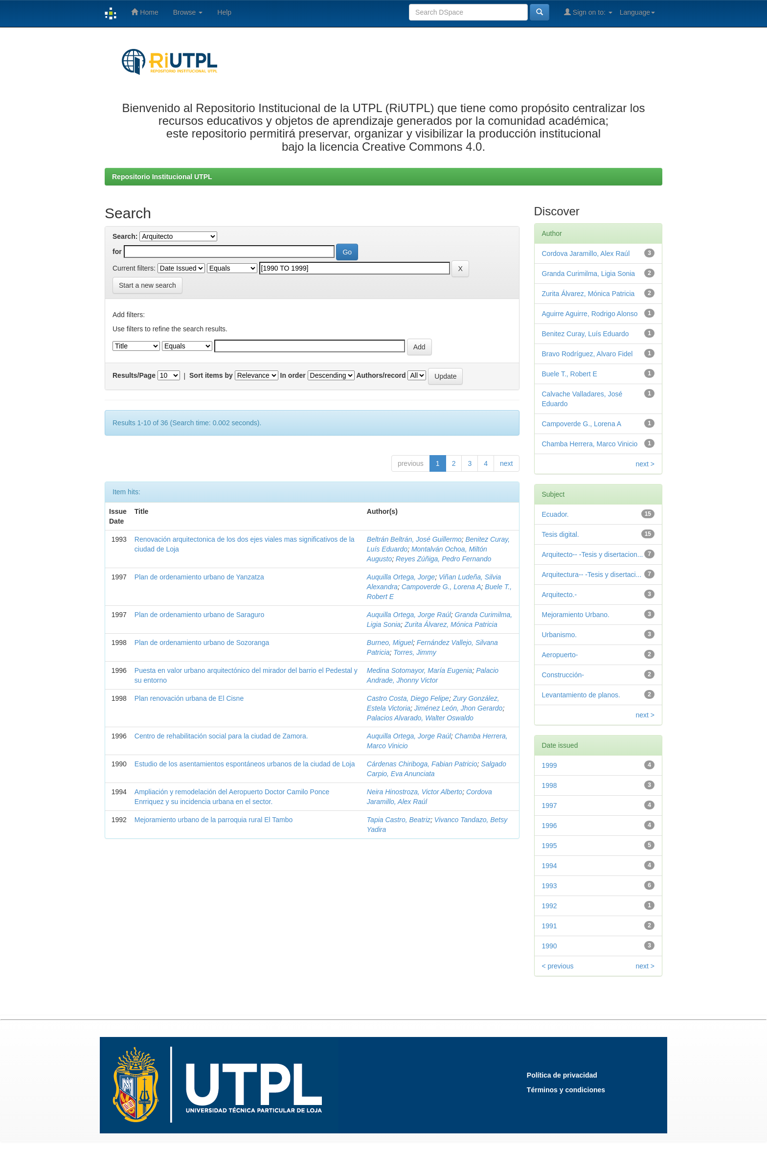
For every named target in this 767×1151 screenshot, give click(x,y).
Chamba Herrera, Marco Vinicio (590, 444)
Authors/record (381, 375)
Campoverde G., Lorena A (441, 587)
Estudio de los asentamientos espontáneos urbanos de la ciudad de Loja (245, 764)
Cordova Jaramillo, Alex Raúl (586, 253)
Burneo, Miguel (390, 642)
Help (224, 12)
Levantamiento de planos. (581, 695)
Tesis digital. (560, 534)
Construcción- (563, 675)
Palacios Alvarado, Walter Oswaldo (420, 718)
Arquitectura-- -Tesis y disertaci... (592, 574)
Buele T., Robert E (569, 374)
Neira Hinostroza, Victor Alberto (414, 792)
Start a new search (147, 285)
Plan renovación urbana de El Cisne (189, 698)
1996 (549, 825)
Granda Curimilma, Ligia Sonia (588, 273)
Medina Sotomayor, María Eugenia (420, 670)
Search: (125, 236)
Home (144, 12)
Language (637, 12)
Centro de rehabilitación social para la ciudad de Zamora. (221, 736)
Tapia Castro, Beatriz (398, 820)
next (506, 463)
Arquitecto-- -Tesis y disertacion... (592, 554)
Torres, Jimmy (414, 652)
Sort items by (211, 375)
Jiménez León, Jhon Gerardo (458, 708)
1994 (549, 866)
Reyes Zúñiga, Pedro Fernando (443, 559)
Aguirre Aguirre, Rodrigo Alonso (590, 314)
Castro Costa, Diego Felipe (408, 698)
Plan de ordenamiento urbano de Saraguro (199, 615)
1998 (549, 785)
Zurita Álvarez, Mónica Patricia (451, 624)
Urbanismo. (559, 635)
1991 (549, 926)
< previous (558, 966)
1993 (549, 886)
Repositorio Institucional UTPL (162, 177)
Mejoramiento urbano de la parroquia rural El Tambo (214, 820)
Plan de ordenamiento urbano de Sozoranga (202, 642)
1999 (549, 765)
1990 (549, 946)
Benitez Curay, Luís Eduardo (585, 334)
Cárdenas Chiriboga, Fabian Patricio (422, 764)
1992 (549, 906)
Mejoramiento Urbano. (576, 615)
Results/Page (134, 375)
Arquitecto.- (559, 595)
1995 (549, 846)
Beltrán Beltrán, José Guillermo (414, 539)
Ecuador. (555, 514)
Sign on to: (588, 12)
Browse (188, 12)
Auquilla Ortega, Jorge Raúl (409, 615)
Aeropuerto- (560, 655)
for (117, 251)
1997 (549, 805)
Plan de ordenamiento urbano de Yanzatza (199, 577)
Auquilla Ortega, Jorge (401, 577)
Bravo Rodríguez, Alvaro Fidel (587, 354)
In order (293, 375)
